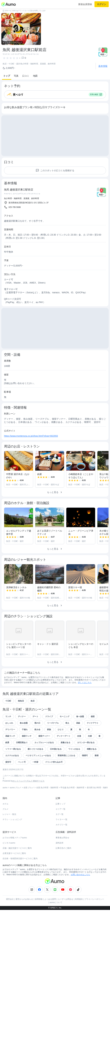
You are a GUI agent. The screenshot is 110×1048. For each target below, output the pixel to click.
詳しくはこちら (85, 682)
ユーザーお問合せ (65, 899)
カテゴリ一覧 (61, 825)
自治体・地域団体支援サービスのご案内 (20, 858)
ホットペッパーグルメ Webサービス (28, 781)
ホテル (5, 804)
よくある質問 (50, 899)
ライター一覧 (61, 819)
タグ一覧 (59, 814)
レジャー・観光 (9, 814)
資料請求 (59, 843)
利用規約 (79, 899)
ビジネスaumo (9, 843)
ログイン (101, 4)
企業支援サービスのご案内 (14, 853)
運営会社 (10, 899)
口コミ (25, 75)
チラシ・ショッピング (12, 819)
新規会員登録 (85, 4)
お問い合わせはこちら (80, 874)
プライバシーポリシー (94, 899)
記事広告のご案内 (63, 848)
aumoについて (56, 902)
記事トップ (60, 804)
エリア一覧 (60, 809)
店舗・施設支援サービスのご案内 (17, 848)
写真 (16, 75)
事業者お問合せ (62, 838)
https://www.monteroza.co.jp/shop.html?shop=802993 (31, 436)
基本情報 (102, 66)
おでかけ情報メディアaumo (15, 838)
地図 (35, 75)
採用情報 (39, 899)
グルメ (5, 809)
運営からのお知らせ (24, 899)
